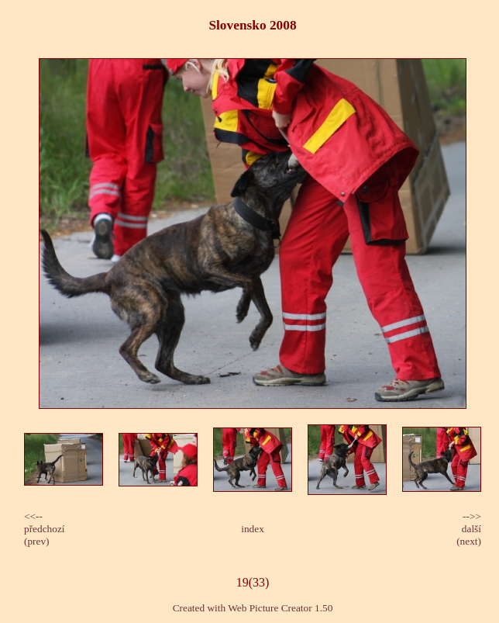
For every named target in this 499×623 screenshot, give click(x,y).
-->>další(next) (468, 529)
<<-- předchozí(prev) (44, 529)
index (252, 529)
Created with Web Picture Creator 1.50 (253, 608)
